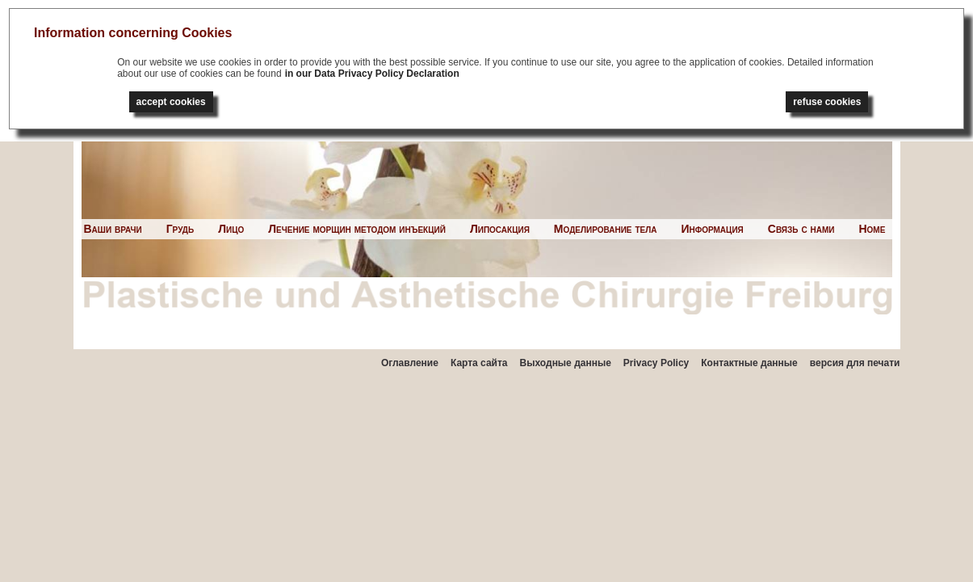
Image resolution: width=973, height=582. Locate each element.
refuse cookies (827, 102)
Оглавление (409, 363)
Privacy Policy (656, 363)
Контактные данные (749, 363)
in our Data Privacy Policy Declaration (372, 73)
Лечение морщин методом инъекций (357, 228)
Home (871, 228)
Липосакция (500, 228)
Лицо (231, 228)
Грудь (180, 228)
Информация (712, 228)
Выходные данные (565, 363)
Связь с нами (801, 228)
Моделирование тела (605, 228)
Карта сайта (479, 363)
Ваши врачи (113, 228)
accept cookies (171, 102)
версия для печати (855, 363)
